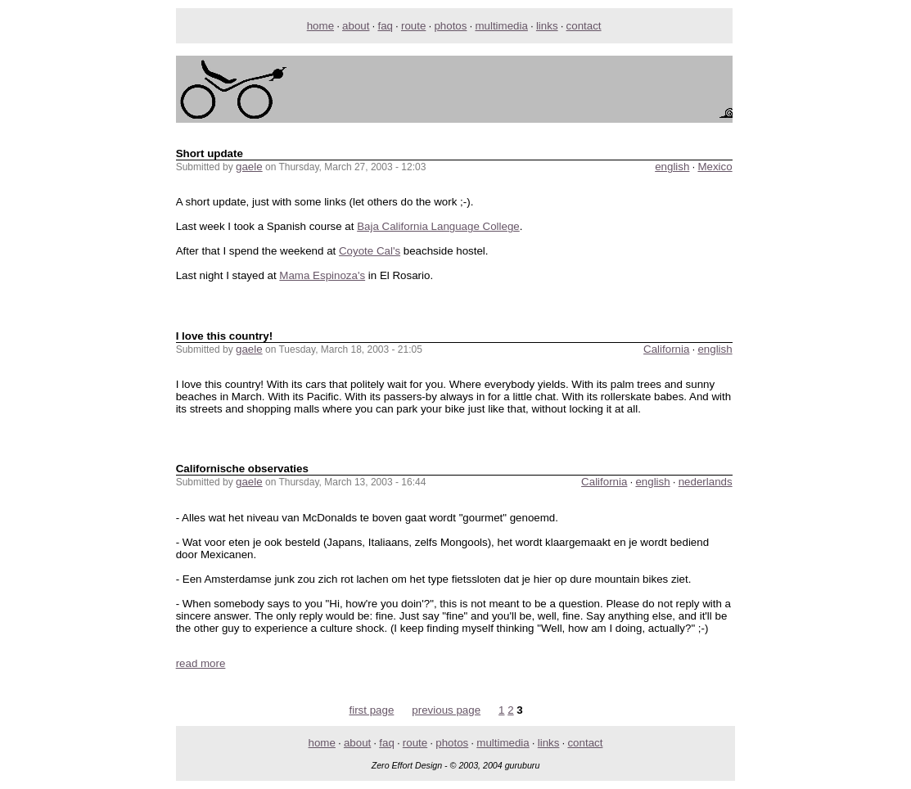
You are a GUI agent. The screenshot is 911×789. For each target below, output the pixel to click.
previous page (446, 710)
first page (372, 710)
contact (584, 26)
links (547, 26)
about (355, 26)
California (666, 349)
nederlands (706, 482)
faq (385, 26)
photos (450, 26)
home (320, 26)
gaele (249, 166)
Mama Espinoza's (322, 275)
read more (201, 663)
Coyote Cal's (369, 251)
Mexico (714, 166)
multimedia (501, 26)
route (413, 26)
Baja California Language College (438, 226)
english (672, 166)
